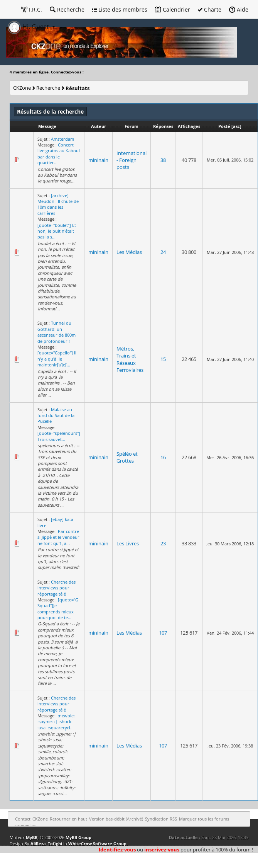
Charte (209, 9)
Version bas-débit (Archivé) (116, 819)
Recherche (67, 9)
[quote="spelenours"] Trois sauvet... (58, 436)
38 (163, 160)
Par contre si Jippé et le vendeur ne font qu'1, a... (58, 537)
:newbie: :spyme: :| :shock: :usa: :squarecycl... (56, 721)
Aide (238, 9)
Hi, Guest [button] (29, 26)
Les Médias (129, 252)
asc (236, 126)
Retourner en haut (68, 819)
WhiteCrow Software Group (97, 843)
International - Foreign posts (131, 160)
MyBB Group (78, 837)
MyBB (31, 837)
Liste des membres (119, 9)
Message (47, 126)
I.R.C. (31, 9)
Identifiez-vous (117, 849)
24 (163, 252)
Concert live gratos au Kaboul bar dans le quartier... (58, 153)
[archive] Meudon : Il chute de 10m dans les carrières (58, 204)
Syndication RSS (161, 819)
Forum (131, 126)
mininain (98, 160)
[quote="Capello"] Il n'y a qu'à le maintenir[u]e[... (56, 359)
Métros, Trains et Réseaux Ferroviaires (129, 359)
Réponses (163, 126)
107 (163, 632)
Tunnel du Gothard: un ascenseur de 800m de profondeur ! (56, 332)
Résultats (77, 88)
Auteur (98, 126)
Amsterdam (62, 139)
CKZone (22, 87)
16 (163, 457)
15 (163, 359)
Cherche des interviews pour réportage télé (56, 588)
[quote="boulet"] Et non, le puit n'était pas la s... (56, 231)
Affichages (189, 126)
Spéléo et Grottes (127, 457)
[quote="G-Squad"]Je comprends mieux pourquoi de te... (58, 608)
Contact (22, 819)
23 (163, 543)
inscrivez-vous (161, 849)
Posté (224, 126)
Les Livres (127, 543)
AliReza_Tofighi (46, 843)
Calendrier (172, 9)
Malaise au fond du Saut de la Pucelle (55, 415)
